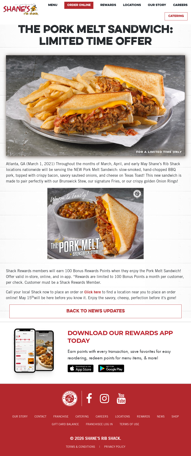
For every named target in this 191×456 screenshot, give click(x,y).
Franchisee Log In (99, 424)
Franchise (61, 417)
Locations (132, 5)
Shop (175, 417)
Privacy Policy (114, 447)
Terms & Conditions (80, 447)
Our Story (157, 5)
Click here (92, 291)
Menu (52, 5)
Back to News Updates (95, 311)
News (161, 417)
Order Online (79, 5)
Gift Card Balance (65, 424)
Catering (176, 16)
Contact (40, 417)
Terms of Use (129, 424)
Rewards (108, 5)
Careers (180, 5)
